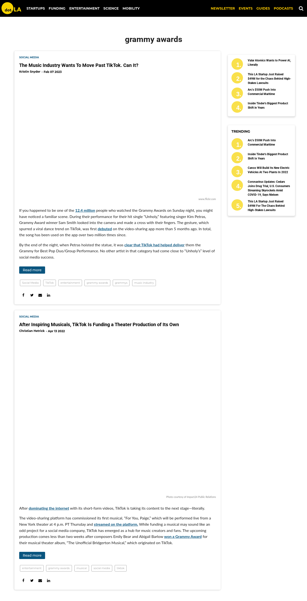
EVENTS (246, 8)
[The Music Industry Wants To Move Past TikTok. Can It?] (117, 137)
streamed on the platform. (116, 524)
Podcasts (283, 8)
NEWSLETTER (223, 8)
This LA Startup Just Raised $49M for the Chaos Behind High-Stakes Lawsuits (269, 79)
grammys (121, 282)
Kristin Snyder (29, 71)
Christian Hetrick (32, 331)
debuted (105, 228)
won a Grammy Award (183, 536)
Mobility (131, 8)
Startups (36, 8)
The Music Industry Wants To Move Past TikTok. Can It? (78, 65)
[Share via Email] (40, 295)
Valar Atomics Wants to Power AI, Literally (269, 62)
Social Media (30, 282)
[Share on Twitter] (32, 295)
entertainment (70, 282)
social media (29, 57)
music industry (144, 282)
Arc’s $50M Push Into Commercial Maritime (262, 92)
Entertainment (84, 8)
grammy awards (97, 282)
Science (111, 8)
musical (82, 568)
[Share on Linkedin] (48, 295)
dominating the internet (49, 508)
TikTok (49, 282)
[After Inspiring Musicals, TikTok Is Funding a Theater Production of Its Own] (117, 415)
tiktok (120, 568)
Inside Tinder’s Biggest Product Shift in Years (268, 105)
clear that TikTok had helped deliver (154, 244)
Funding (57, 8)
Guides (263, 8)
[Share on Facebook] (23, 295)
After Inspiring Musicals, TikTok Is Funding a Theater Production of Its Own (99, 324)
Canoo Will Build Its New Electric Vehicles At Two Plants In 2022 (268, 170)
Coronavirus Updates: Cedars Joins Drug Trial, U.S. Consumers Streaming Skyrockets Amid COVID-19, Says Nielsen (269, 188)
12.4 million (85, 210)
